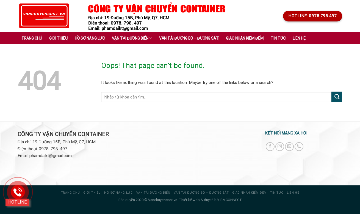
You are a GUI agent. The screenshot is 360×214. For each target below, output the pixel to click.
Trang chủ (31, 38)
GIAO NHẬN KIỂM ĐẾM (249, 192)
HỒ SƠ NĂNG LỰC (118, 192)
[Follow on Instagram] (279, 146)
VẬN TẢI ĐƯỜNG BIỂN (153, 192)
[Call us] (299, 146)
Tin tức (277, 192)
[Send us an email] (289, 146)
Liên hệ (299, 38)
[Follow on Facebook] (270, 146)
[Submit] (336, 97)
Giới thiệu (58, 38)
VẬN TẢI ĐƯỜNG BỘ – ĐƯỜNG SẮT (201, 192)
